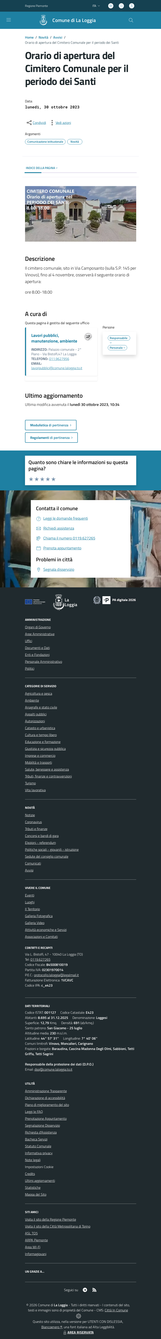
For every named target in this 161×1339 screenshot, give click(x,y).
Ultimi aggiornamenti (40, 1180)
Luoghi (29, 902)
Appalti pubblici (36, 714)
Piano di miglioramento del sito (47, 1104)
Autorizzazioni (35, 721)
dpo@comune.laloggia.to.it (53, 1069)
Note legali (33, 1159)
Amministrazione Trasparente (46, 1090)
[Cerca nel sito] (131, 20)
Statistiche (33, 1187)
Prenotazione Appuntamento (46, 1118)
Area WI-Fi (32, 1247)
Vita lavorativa (35, 790)
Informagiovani (35, 1253)
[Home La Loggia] (65, 20)
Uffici (28, 640)
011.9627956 (59, 358)
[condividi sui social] (36, 122)
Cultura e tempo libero (41, 734)
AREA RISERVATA (78, 1332)
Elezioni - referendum (40, 842)
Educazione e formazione (43, 741)
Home (29, 37)
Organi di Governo (38, 627)
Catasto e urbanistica (40, 728)
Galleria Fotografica (39, 915)
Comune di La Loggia (74, 20)
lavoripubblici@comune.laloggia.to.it (56, 368)
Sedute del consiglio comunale (46, 856)
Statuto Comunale (38, 1146)
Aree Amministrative (40, 634)
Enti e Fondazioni (37, 654)
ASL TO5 (31, 1233)
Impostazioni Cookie (39, 1166)
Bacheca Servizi (36, 1139)
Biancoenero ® (51, 1327)
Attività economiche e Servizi (46, 929)
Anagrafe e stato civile (41, 707)
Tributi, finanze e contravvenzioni (48, 776)
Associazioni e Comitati (41, 936)
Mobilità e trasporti (38, 762)
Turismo (30, 783)
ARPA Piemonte (36, 1240)
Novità (43, 37)
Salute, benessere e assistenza (47, 769)
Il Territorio (32, 909)
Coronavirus (33, 821)
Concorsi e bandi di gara (42, 835)
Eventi (29, 895)
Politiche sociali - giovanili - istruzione (52, 849)
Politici (29, 668)
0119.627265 (40, 959)
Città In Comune (116, 1310)
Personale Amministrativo (43, 661)
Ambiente (32, 700)
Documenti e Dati (37, 647)
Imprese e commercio (40, 755)
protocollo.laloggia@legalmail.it (56, 975)
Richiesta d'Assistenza (41, 1132)
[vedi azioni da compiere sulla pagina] (60, 122)
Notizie (30, 815)
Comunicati (33, 863)
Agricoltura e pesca (38, 693)
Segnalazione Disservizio (42, 1125)
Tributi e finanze (36, 828)
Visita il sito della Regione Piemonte (50, 1219)
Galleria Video (34, 922)
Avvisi (57, 37)
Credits (30, 1173)
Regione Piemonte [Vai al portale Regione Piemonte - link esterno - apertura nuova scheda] (36, 5)
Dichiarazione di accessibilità (45, 1097)
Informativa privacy (39, 1153)
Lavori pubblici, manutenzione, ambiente (54, 338)
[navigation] (8, 19)
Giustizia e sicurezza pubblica (45, 748)
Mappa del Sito (35, 1194)
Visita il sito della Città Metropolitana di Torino (57, 1226)
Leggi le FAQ (34, 1111)
